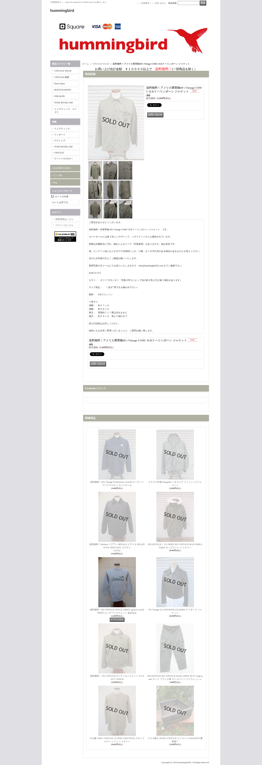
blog (55, 182)
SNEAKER (59, 96)
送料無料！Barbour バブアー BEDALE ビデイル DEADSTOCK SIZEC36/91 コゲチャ (117, 547)
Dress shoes (59, 83)
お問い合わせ (160, 3)
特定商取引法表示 (62, 168)
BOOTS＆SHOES (62, 89)
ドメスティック (62, 128)
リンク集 (57, 175)
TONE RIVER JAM (63, 102)
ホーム (85, 64)
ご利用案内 (144, 3)
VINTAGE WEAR (62, 70)
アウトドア (59, 140)
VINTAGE (59, 152)
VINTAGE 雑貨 (61, 77)
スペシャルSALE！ (63, 158)
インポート (59, 134)
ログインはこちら (64, 225)
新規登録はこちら (64, 219)
